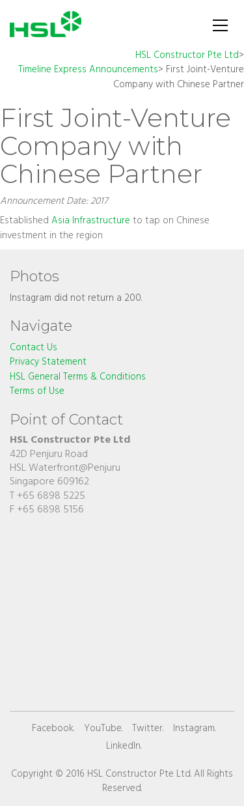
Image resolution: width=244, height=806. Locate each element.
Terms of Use (37, 391)
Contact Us (33, 347)
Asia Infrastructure (90, 221)
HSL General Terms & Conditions (78, 377)
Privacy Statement (48, 362)
